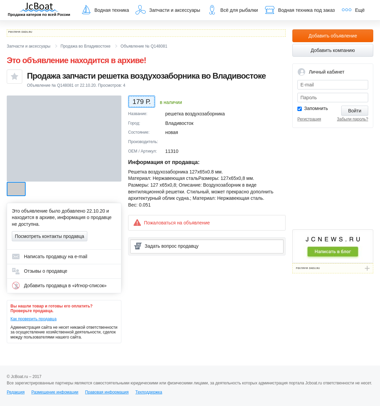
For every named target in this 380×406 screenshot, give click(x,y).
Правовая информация (106, 392)
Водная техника (105, 10)
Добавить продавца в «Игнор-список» (59, 285)
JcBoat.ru (39, 10)
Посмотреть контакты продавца (49, 236)
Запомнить (316, 108)
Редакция (16, 392)
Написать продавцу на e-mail (49, 256)
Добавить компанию (333, 50)
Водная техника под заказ (300, 10)
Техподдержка (148, 392)
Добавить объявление (333, 35)
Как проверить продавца (33, 319)
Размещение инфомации (54, 392)
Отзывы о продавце (39, 271)
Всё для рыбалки (232, 10)
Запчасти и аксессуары (168, 10)
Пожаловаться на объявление (171, 222)
